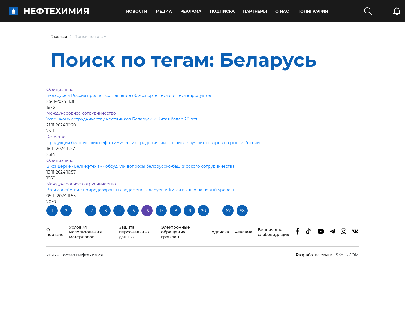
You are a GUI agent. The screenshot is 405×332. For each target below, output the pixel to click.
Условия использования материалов (85, 232)
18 (175, 210)
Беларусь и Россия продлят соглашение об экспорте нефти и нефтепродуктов (128, 95)
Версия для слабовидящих (273, 232)
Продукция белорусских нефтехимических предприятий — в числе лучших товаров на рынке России (153, 142)
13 (105, 210)
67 (228, 210)
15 (133, 210)
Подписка (222, 11)
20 (203, 210)
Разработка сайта (314, 255)
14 (119, 210)
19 (189, 210)
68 (242, 210)
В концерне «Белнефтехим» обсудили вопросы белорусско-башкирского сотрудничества (140, 166)
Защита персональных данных (134, 232)
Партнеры (255, 11)
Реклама (190, 11)
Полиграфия (312, 11)
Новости (136, 11)
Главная (59, 36)
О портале (55, 232)
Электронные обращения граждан (175, 232)
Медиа (164, 11)
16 (147, 210)
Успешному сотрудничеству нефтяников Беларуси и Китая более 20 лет (121, 119)
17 (161, 210)
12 (91, 210)
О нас (282, 11)
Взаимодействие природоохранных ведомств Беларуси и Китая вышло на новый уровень (140, 189)
